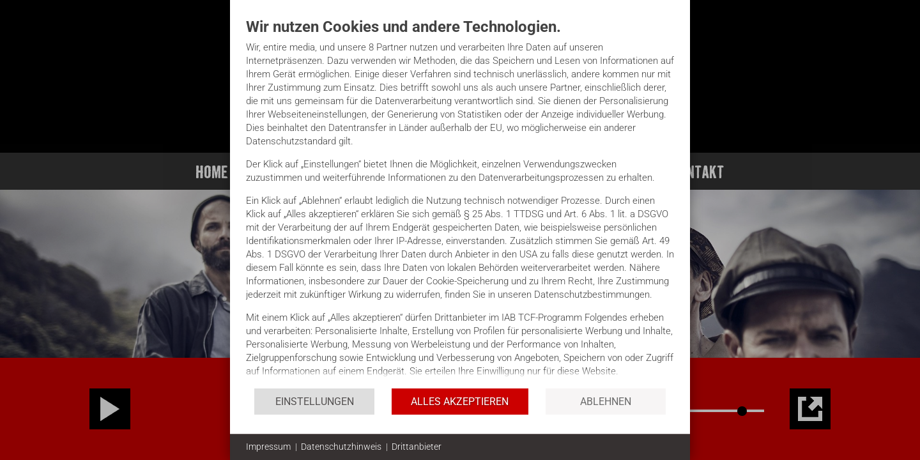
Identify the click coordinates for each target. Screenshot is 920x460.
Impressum (268, 446)
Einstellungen (314, 401)
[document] (460, 202)
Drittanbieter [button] (416, 446)
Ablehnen (605, 401)
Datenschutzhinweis (341, 446)
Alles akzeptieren (460, 401)
